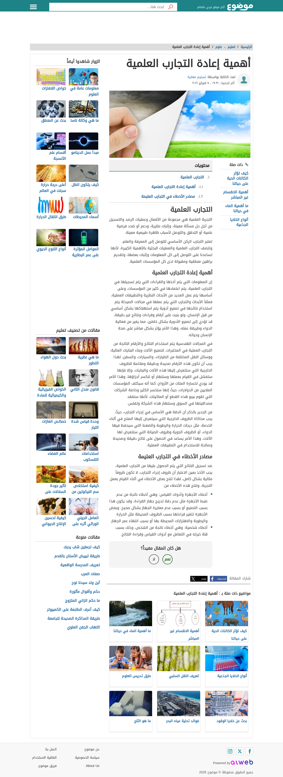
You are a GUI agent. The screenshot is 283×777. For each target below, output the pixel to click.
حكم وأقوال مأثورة (84, 591)
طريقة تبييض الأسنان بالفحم (77, 556)
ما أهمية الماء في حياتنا (236, 208)
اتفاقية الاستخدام (44, 757)
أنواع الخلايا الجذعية (239, 222)
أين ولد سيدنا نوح (86, 583)
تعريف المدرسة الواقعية (80, 565)
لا (154, 559)
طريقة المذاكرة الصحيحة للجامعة (73, 618)
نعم (167, 559)
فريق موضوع (47, 766)
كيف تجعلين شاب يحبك (82, 547)
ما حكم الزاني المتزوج (82, 600)
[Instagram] (230, 751)
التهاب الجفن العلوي (83, 627)
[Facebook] (249, 751)
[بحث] (170, 7)
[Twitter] (239, 751)
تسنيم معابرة (197, 77)
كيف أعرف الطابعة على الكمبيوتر (73, 609)
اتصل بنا (51, 749)
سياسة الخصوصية (87, 757)
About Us (92, 766)
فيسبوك (221, 578)
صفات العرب (90, 574)
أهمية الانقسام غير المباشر (235, 195)
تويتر (203, 578)
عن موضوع (91, 749)
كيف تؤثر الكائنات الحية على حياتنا (237, 178)
